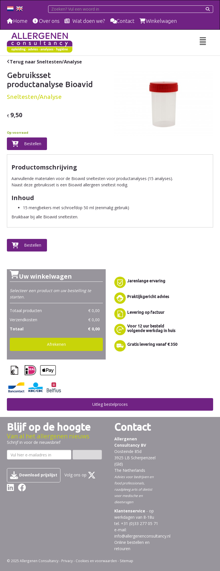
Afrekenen (56, 344)
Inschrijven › (87, 454)
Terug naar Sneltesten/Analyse (46, 62)
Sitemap (126, 560)
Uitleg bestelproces (110, 404)
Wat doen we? (88, 21)
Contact (125, 21)
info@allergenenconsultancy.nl (142, 536)
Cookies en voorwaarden (96, 560)
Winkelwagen (161, 21)
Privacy (67, 560)
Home (20, 21)
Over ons (49, 21)
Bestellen (32, 143)
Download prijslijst (33, 475)
